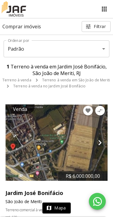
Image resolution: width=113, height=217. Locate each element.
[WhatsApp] (97, 201)
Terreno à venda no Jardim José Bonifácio (49, 86)
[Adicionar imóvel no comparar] (100, 110)
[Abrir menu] (104, 9)
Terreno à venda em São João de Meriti (76, 80)
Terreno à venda (16, 80)
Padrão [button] (16, 49)
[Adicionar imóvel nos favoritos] (88, 110)
